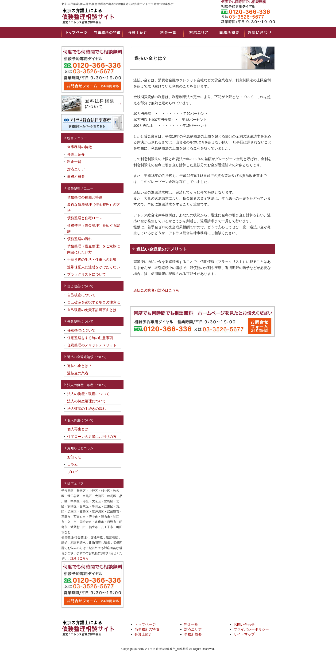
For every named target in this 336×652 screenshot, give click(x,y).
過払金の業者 (77, 373)
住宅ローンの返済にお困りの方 (91, 437)
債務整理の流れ (79, 239)
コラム (72, 464)
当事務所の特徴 (107, 32)
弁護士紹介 (76, 154)
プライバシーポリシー (251, 629)
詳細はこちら (79, 558)
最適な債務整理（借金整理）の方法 (93, 207)
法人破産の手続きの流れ (86, 409)
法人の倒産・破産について (88, 394)
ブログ (72, 472)
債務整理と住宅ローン (84, 218)
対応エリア (198, 32)
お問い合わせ (259, 32)
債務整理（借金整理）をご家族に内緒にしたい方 (93, 249)
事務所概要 (229, 32)
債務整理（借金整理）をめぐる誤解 (93, 228)
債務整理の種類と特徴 (84, 197)
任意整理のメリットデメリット (91, 345)
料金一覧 (168, 32)
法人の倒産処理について (86, 401)
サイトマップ (244, 634)
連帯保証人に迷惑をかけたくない (93, 267)
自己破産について (81, 295)
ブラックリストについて (86, 274)
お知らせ (74, 457)
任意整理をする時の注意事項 (90, 338)
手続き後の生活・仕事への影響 (91, 259)
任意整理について (81, 330)
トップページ (76, 32)
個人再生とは (77, 429)
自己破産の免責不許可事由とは (91, 310)
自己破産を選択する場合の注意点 (93, 302)
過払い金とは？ (79, 366)
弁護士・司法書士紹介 (137, 32)
